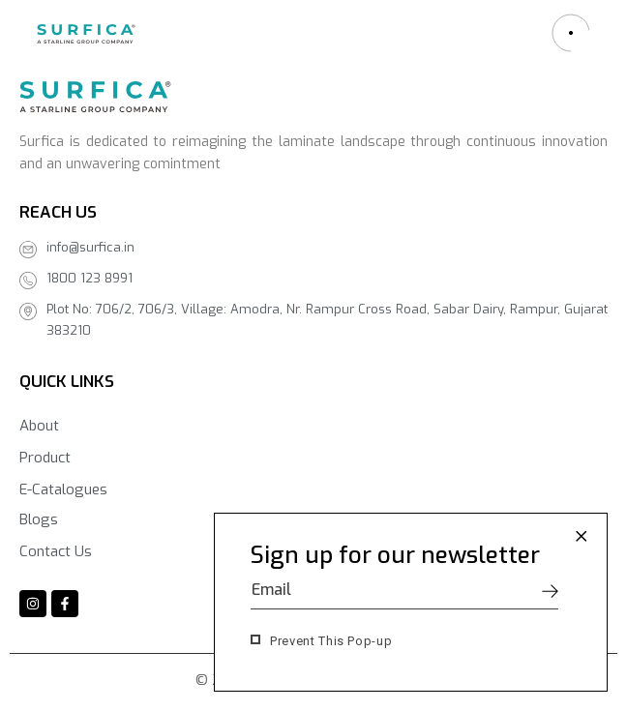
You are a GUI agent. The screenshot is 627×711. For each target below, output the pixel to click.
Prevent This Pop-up (331, 641)
